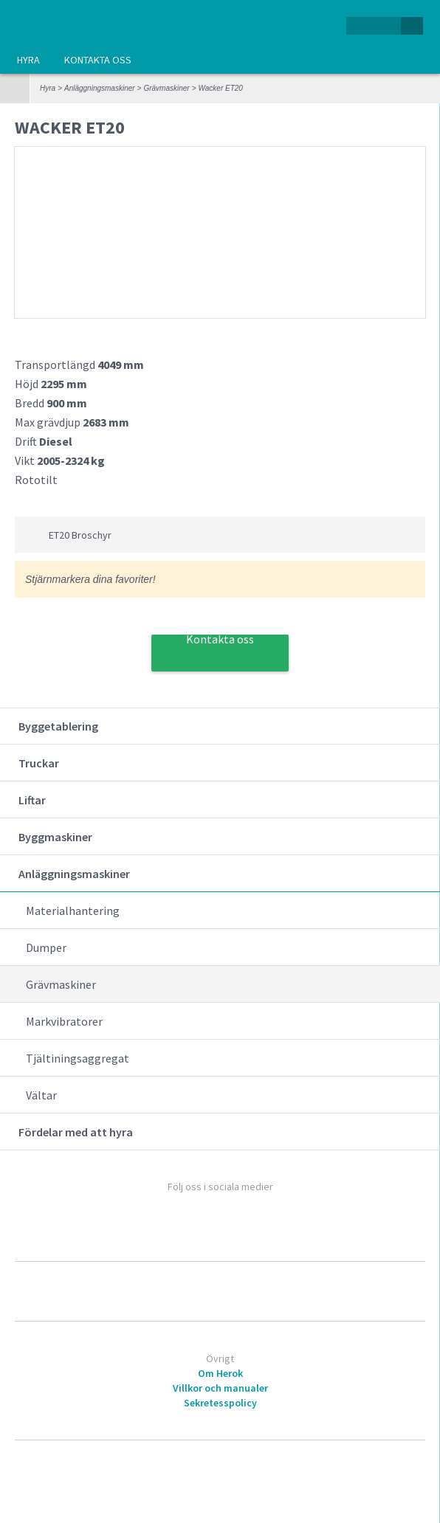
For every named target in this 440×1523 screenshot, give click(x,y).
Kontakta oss (97, 59)
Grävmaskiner (166, 88)
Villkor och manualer (220, 1388)
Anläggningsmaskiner (99, 88)
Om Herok (220, 1373)
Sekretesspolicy (220, 1402)
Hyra (28, 59)
